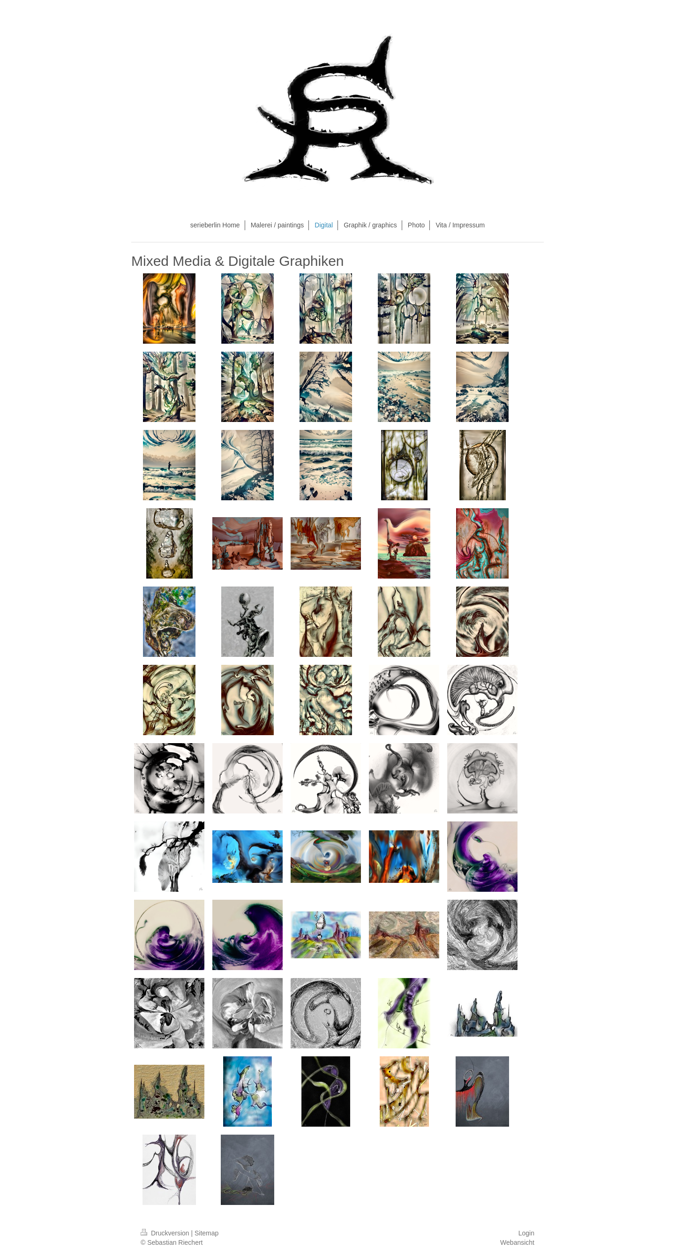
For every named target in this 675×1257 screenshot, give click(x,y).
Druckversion (166, 1233)
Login (526, 1233)
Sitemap (206, 1233)
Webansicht (517, 1242)
